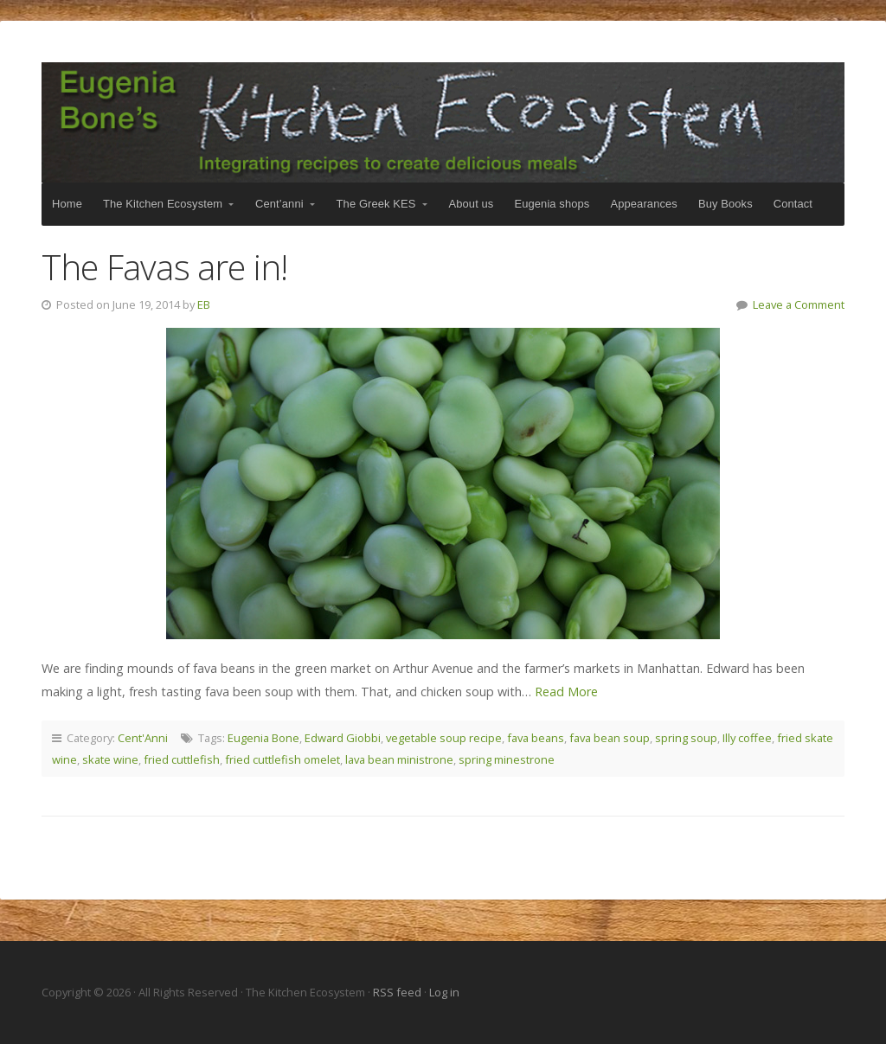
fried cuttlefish (182, 759)
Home (67, 203)
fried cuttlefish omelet (282, 759)
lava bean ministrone (399, 759)
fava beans (535, 738)
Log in (444, 992)
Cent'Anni (143, 738)
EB (203, 304)
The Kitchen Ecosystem (443, 122)
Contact (793, 203)
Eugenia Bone (263, 738)
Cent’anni (279, 203)
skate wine (110, 759)
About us (471, 203)
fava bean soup (609, 738)
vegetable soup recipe (444, 738)
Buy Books (725, 203)
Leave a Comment (798, 304)
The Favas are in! (164, 267)
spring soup (686, 738)
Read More (566, 691)
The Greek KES (376, 203)
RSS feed (398, 992)
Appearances (643, 203)
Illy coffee (747, 738)
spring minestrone (507, 759)
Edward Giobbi (343, 738)
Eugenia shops (551, 203)
